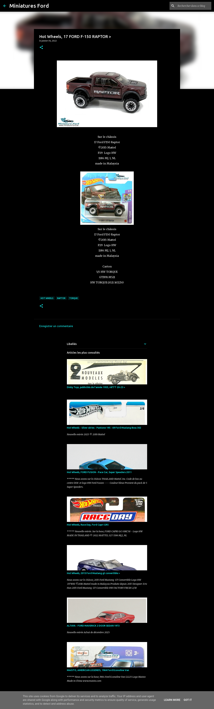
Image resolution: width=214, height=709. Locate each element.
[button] (41, 47)
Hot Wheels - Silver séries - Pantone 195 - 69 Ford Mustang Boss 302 (104, 427)
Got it (188, 700)
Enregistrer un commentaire (56, 326)
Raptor (61, 298)
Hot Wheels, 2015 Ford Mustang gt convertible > (93, 573)
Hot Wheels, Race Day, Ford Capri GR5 (88, 524)
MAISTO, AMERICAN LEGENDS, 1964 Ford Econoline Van (98, 670)
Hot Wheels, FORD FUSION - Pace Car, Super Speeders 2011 (99, 472)
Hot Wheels (47, 298)
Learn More (172, 700)
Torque (73, 298)
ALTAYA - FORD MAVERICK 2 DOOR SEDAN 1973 (93, 625)
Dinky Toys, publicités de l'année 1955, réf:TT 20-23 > (96, 387)
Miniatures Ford (29, 6)
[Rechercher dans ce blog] (193, 6)
